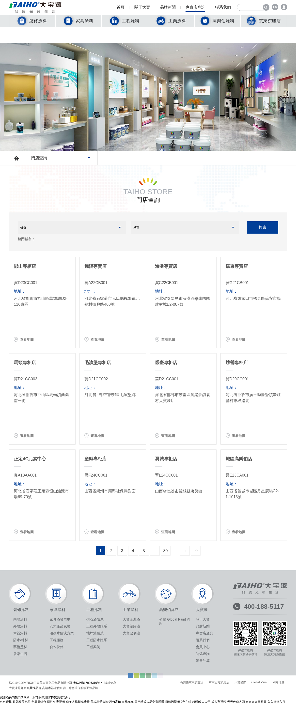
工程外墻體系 (96, 626)
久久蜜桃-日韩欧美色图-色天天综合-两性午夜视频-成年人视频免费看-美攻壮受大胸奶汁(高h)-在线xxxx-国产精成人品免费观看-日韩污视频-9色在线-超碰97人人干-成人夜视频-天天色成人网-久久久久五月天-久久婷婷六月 (142, 702)
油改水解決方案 (62, 633)
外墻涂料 (20, 626)
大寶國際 (240, 682)
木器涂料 (20, 633)
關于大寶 (142, 8)
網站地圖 (278, 682)
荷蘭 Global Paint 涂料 (174, 621)
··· (154, 551)
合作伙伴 (56, 647)
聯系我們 (223, 8)
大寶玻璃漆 (131, 633)
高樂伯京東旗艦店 (191, 682)
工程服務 (56, 640)
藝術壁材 (20, 647)
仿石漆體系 (95, 619)
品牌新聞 (168, 8)
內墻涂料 (20, 619)
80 (165, 551)
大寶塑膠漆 (131, 626)
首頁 (121, 8)
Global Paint (259, 682)
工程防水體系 (96, 640)
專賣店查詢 (195, 8)
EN (275, 7)
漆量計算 (203, 661)
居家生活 (20, 654)
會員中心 (203, 647)
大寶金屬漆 (131, 619)
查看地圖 (27, 339)
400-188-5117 (264, 606)
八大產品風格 (60, 626)
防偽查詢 (203, 654)
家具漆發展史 (60, 619)
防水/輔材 (20, 640)
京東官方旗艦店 (219, 682)
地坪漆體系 (95, 633)
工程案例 (93, 647)
